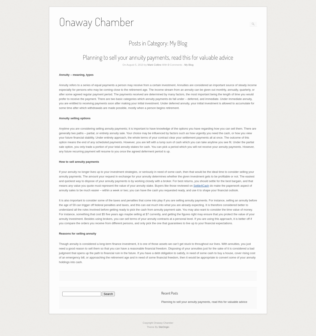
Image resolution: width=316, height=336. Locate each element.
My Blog (189, 64)
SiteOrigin (163, 327)
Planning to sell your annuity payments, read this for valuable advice (158, 57)
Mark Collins (154, 64)
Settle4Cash (201, 185)
